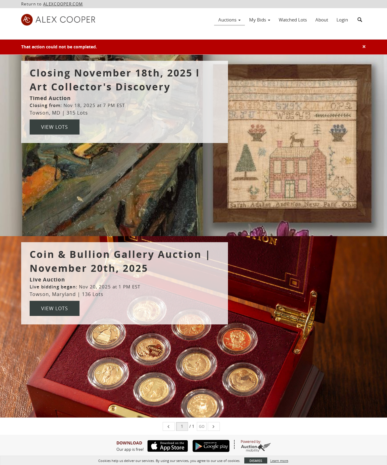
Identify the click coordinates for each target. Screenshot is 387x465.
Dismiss (255, 460)
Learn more (279, 460)
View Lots (54, 127)
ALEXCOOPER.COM (63, 4)
